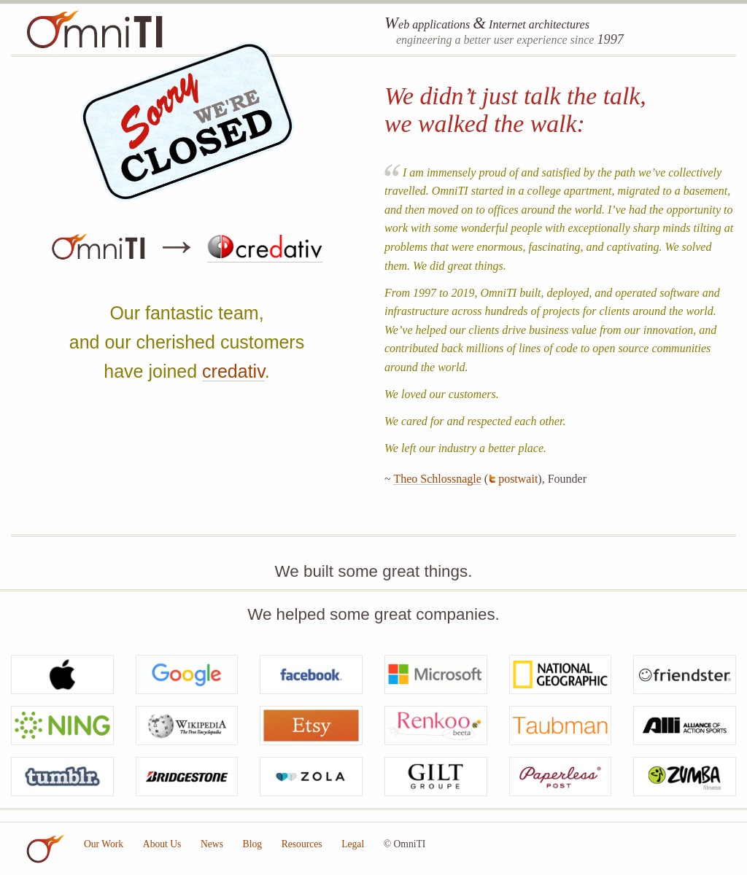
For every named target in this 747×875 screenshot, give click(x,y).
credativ (233, 371)
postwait (518, 478)
